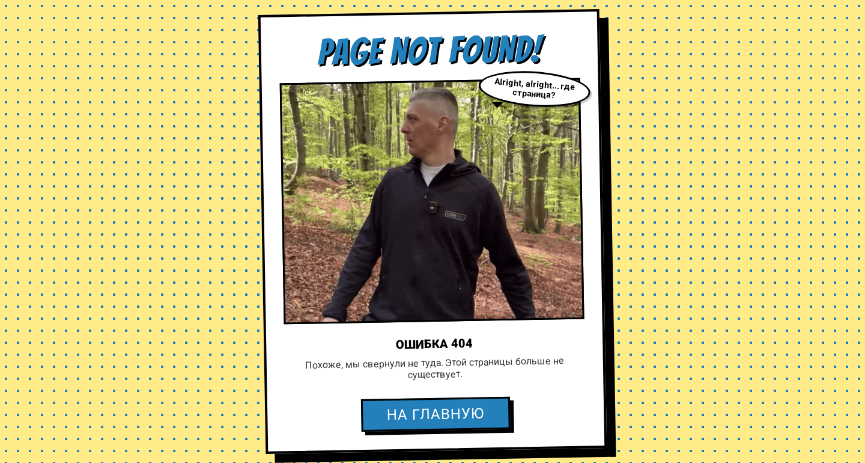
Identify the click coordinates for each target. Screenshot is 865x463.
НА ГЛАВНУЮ (435, 414)
